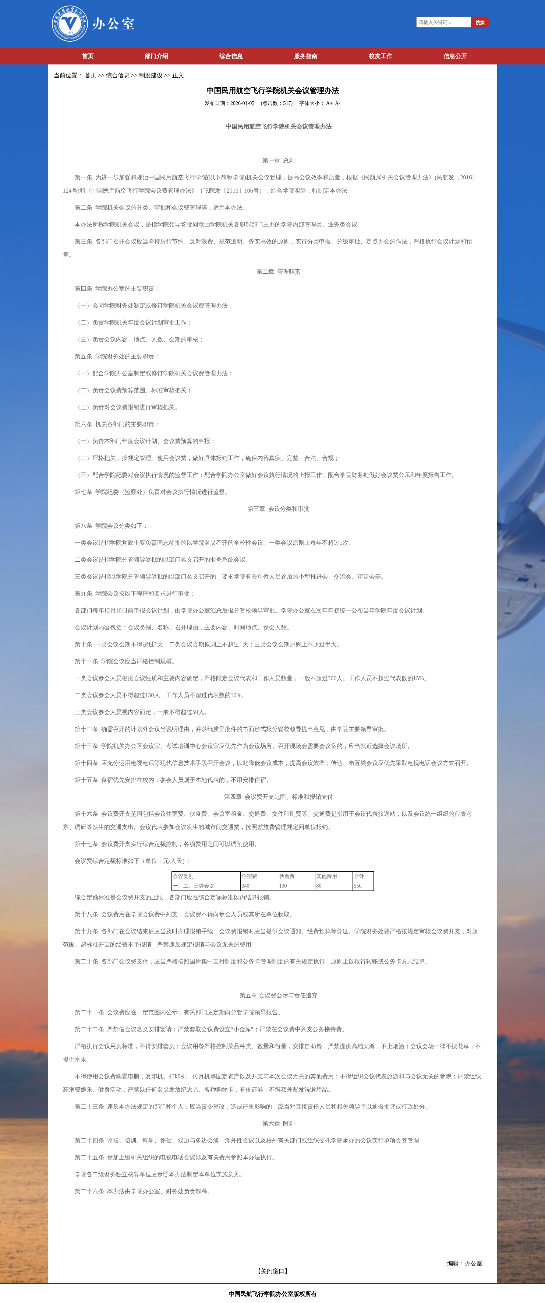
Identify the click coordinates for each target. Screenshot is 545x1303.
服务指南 (306, 56)
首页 (87, 56)
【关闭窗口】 (272, 1271)
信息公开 (455, 56)
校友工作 (380, 56)
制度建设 (151, 75)
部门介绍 (156, 56)
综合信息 (231, 56)
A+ (330, 103)
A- (337, 103)
